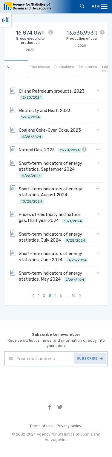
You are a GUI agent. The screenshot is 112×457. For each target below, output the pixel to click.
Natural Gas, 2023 (48, 150)
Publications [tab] (64, 67)
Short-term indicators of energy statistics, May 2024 (48, 276)
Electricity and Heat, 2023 (41, 113)
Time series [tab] (87, 67)
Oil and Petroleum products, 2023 (48, 94)
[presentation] (49, 380)
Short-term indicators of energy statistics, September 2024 (46, 169)
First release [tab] (40, 67)
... (67, 295)
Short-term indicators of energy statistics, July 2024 (48, 237)
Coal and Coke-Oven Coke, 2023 (46, 133)
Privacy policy (69, 426)
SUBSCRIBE (90, 358)
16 (74, 295)
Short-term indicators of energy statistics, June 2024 (49, 256)
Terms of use (41, 426)
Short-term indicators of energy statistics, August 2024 (46, 195)
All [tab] (8, 67)
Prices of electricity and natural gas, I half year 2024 (46, 217)
